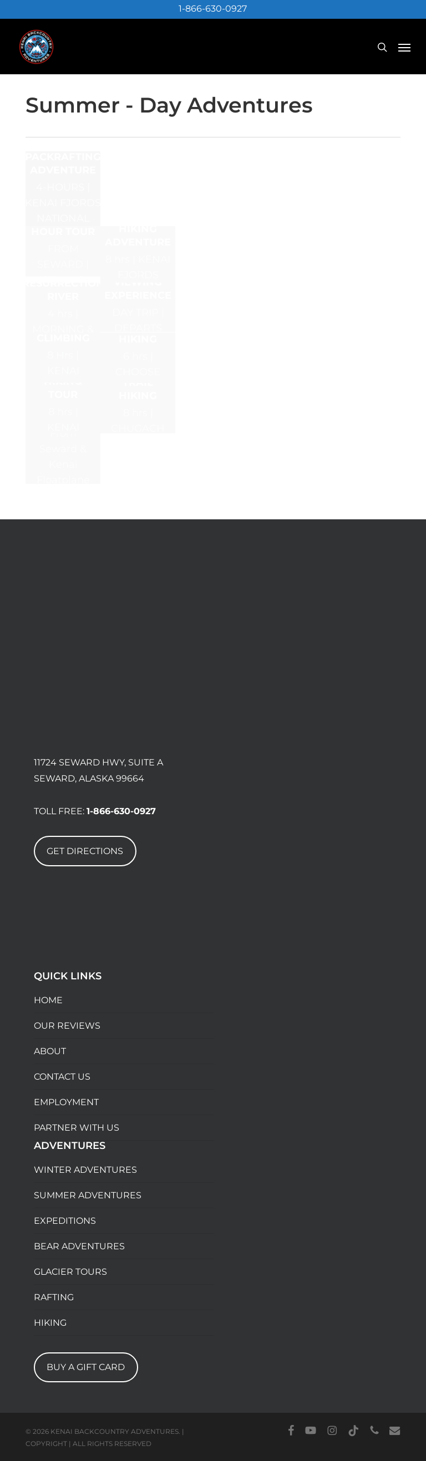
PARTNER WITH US (76, 1127)
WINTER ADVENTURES (85, 1169)
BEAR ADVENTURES (79, 1246)
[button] (404, 47)
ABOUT (50, 1051)
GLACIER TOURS (70, 1271)
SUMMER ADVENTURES (87, 1195)
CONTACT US (62, 1076)
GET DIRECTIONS (85, 851)
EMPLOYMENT (66, 1102)
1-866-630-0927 (213, 8)
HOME (48, 1000)
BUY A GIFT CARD (86, 1367)
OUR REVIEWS (67, 1025)
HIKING (50, 1322)
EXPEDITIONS (65, 1220)
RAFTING (54, 1297)
